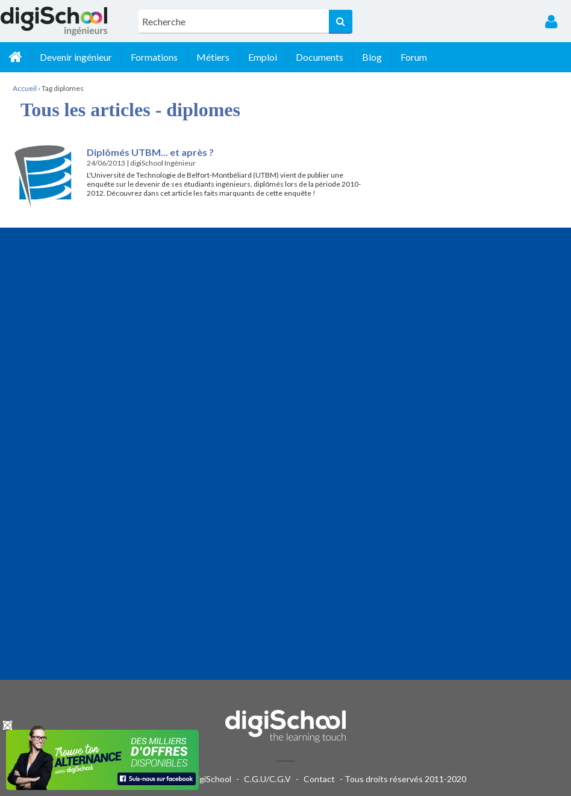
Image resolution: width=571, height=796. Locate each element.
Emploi (262, 57)
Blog (372, 57)
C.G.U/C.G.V (267, 779)
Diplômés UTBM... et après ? (150, 152)
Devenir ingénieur (76, 57)
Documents (319, 57)
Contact (319, 779)
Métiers (212, 57)
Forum (414, 57)
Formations (154, 57)
